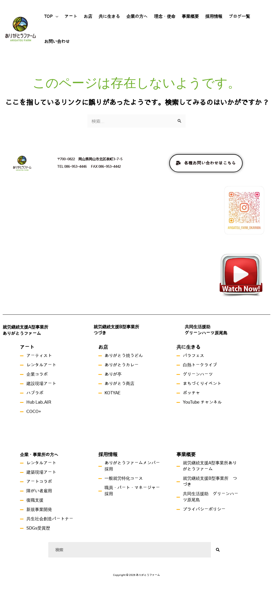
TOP (48, 16)
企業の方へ (137, 16)
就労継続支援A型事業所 (25, 327)
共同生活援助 (197, 327)
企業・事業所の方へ (39, 455)
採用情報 (213, 16)
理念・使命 (164, 16)
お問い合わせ (57, 41)
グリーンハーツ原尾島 (206, 333)
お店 (88, 16)
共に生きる (109, 16)
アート (71, 16)
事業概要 (190, 16)
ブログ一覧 (239, 16)
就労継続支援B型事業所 (116, 327)
